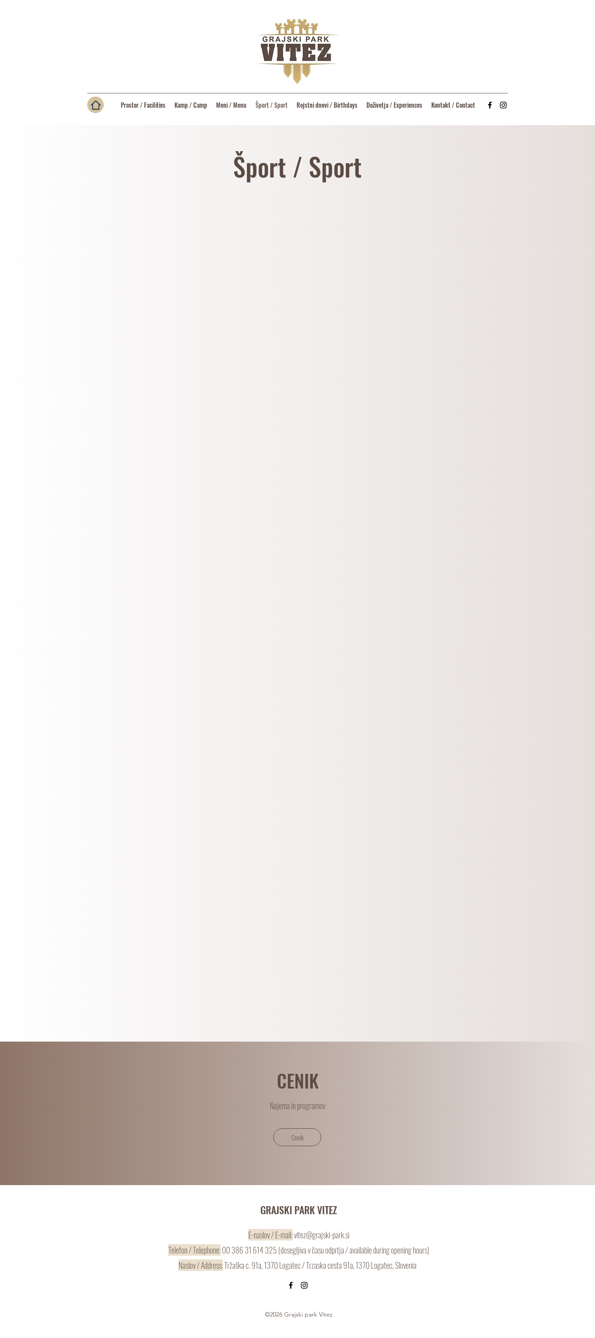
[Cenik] (297, 1137)
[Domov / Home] (95, 105)
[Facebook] (489, 105)
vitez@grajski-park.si (321, 1235)
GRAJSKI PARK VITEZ (298, 1210)
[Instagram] (503, 105)
